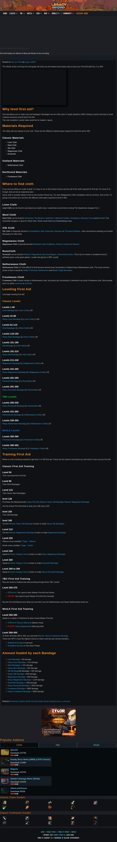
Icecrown (18, 283)
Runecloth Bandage (10, 381)
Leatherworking (95, 818)
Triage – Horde (27, 545)
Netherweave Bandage (11, 415)
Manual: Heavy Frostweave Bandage (53, 636)
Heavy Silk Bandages (55, 524)
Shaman (50, 807)
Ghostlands (75, 218)
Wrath (96, 745)
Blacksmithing (27, 818)
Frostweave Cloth (15, 177)
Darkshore (49, 218)
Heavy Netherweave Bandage (14, 424)
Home (5, 13)
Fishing (95, 822)
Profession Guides (17, 701)
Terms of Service (63, 832)
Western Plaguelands (32, 254)
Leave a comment (63, 701)
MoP (45, 13)
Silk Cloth (11, 148)
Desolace (58, 231)
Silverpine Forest (87, 218)
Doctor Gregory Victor (19, 554)
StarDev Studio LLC (59, 835)
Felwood (75, 244)
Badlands (51, 244)
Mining (27, 822)
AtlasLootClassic (18, 788)
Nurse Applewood (22, 626)
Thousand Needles (72, 231)
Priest (50, 802)
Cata (38, 13)
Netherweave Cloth (15, 165)
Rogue (4, 807)
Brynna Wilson (23, 623)
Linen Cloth (12, 142)
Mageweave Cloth (15, 151)
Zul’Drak (28, 283)
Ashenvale (29, 218)
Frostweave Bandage (11, 440)
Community (67, 13)
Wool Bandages (8, 328)
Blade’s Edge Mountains (62, 270)
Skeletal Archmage (15, 643)
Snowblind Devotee (15, 646)
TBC (21, 13)
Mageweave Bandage (11, 363)
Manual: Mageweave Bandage (77, 502)
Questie (14, 750)
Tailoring (72, 822)
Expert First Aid (33, 502)
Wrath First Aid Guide (34, 701)
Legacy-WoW (30, 62)
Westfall (101, 218)
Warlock (95, 802)
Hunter (72, 807)
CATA (19, 745)
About (43, 832)
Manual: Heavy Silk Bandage (52, 502)
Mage (27, 807)
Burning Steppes (49, 254)
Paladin (4, 802)
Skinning (50, 822)
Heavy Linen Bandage (11, 319)
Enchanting (50, 818)
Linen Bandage (8, 310)
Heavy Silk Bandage (10, 355)
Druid (27, 802)
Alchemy (4, 818)
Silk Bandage (7, 346)
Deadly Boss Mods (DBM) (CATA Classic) (30, 759)
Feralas (66, 244)
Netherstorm (44, 270)
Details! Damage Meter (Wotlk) (25, 779)
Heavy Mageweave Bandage (14, 372)
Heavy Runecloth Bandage (13, 390)
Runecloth (12, 154)
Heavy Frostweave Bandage (13, 448)
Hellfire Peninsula (30, 270)
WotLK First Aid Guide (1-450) (58, 58)
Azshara (59, 244)
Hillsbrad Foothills (62, 218)
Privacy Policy (51, 832)
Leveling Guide (82, 13)
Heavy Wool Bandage (11, 337)
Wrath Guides (49, 701)
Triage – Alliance (29, 541)
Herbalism (4, 822)
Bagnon (14, 769)
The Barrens (39, 218)
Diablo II (55, 13)
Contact (73, 832)
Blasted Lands (40, 244)
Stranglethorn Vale (36, 231)
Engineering (72, 818)
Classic (12, 13)
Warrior (72, 802)
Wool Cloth (12, 145)
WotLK (29, 13)
